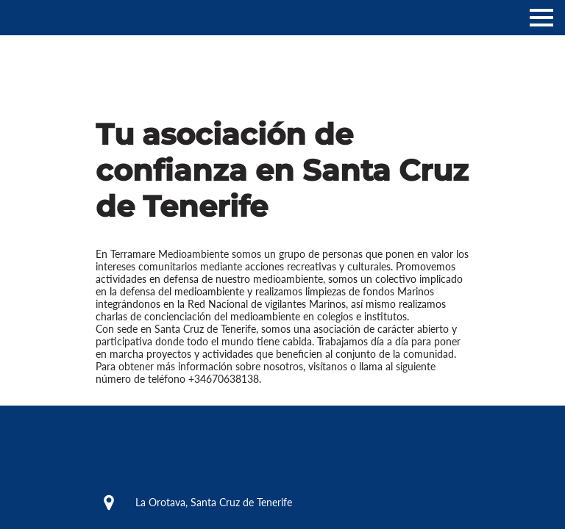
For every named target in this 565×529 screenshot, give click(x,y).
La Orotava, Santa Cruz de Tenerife (193, 502)
